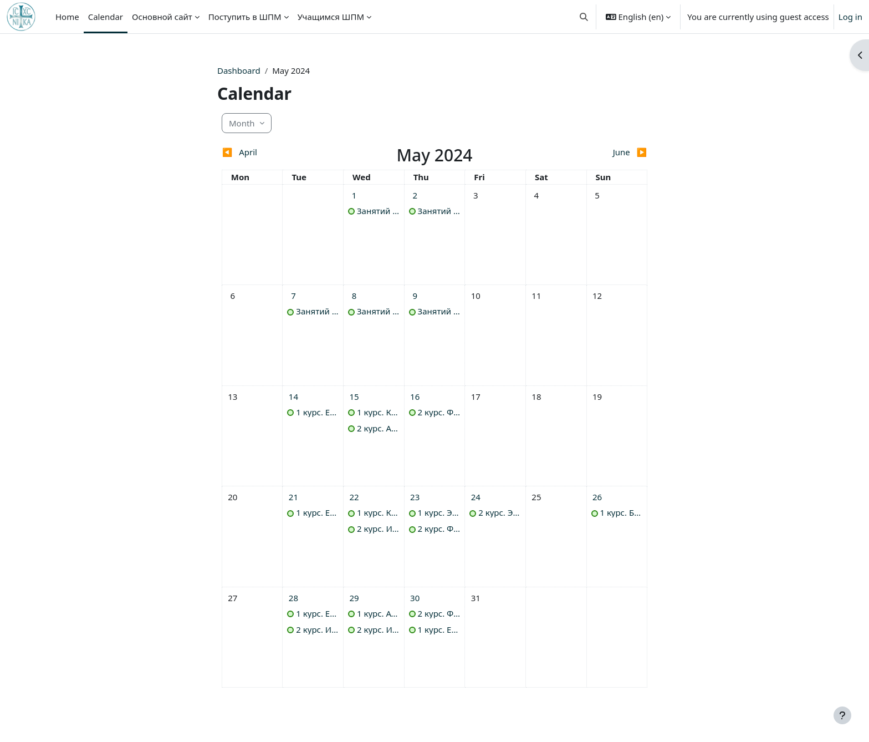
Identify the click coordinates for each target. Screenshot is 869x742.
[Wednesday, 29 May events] (354, 597)
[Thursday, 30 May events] (415, 597)
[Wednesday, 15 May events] (354, 396)
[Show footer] (842, 715)
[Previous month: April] (275, 152)
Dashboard (238, 70)
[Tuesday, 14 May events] (293, 396)
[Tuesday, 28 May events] (293, 597)
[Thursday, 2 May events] (415, 195)
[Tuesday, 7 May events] (293, 295)
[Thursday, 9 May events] (415, 295)
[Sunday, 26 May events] (597, 496)
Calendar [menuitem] (105, 16)
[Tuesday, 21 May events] (293, 496)
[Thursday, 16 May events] (415, 396)
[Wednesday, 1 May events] (354, 195)
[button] (584, 16)
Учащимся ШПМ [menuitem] (331, 16)
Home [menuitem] (67, 16)
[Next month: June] (594, 152)
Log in (850, 16)
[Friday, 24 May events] (475, 496)
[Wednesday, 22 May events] (354, 496)
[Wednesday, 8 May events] (354, 295)
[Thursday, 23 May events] (415, 496)
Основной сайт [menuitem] (162, 16)
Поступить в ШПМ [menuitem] (245, 16)
